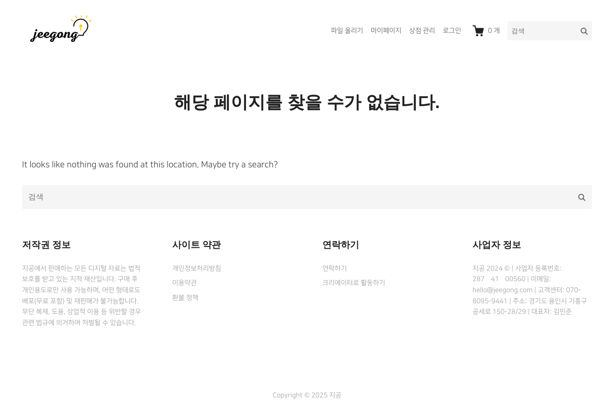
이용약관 (184, 283)
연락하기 (334, 268)
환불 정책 (185, 298)
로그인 (452, 31)
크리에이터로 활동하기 (353, 283)
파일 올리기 (347, 31)
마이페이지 (386, 31)
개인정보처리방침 (196, 268)
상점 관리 (422, 31)
